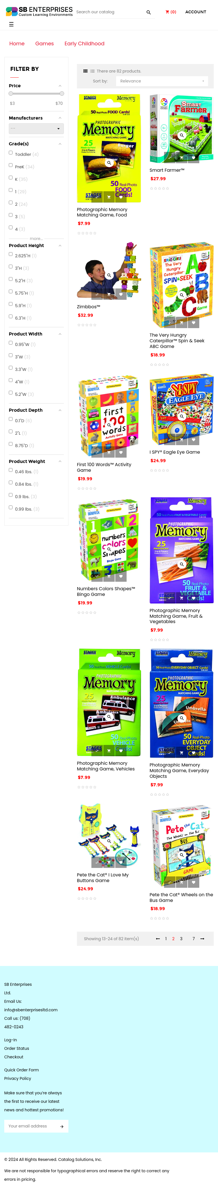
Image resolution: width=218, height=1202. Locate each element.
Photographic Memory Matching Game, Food (102, 212)
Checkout (13, 1057)
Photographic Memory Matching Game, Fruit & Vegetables (176, 616)
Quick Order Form (21, 1070)
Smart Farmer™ (167, 170)
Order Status (16, 1048)
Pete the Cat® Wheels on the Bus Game (181, 897)
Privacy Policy (17, 1078)
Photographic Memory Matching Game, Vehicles (106, 766)
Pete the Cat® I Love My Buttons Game (103, 878)
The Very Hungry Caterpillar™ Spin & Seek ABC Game (177, 341)
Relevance (162, 80)
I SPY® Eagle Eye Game (175, 452)
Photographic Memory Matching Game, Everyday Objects (179, 771)
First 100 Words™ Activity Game (104, 467)
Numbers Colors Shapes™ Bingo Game (106, 591)
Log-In (10, 1040)
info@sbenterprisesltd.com (31, 1010)
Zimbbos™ (88, 306)
